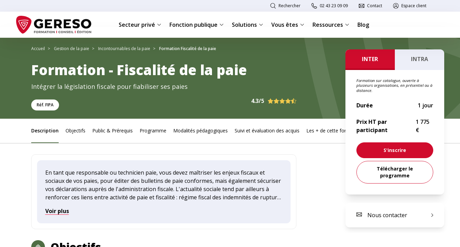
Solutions (247, 24)
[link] (394, 150)
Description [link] (45, 130)
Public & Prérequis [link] (112, 130)
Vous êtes (287, 24)
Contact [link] (374, 6)
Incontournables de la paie (124, 48)
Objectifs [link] (75, 130)
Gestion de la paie (71, 48)
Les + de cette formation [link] (334, 130)
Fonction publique (196, 24)
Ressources (330, 24)
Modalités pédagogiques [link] (200, 130)
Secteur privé (140, 24)
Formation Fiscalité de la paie (187, 48)
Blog (363, 24)
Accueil (38, 48)
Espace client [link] (413, 6)
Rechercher (289, 6)
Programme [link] (153, 130)
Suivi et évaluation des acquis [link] (267, 130)
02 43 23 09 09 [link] (334, 6)
